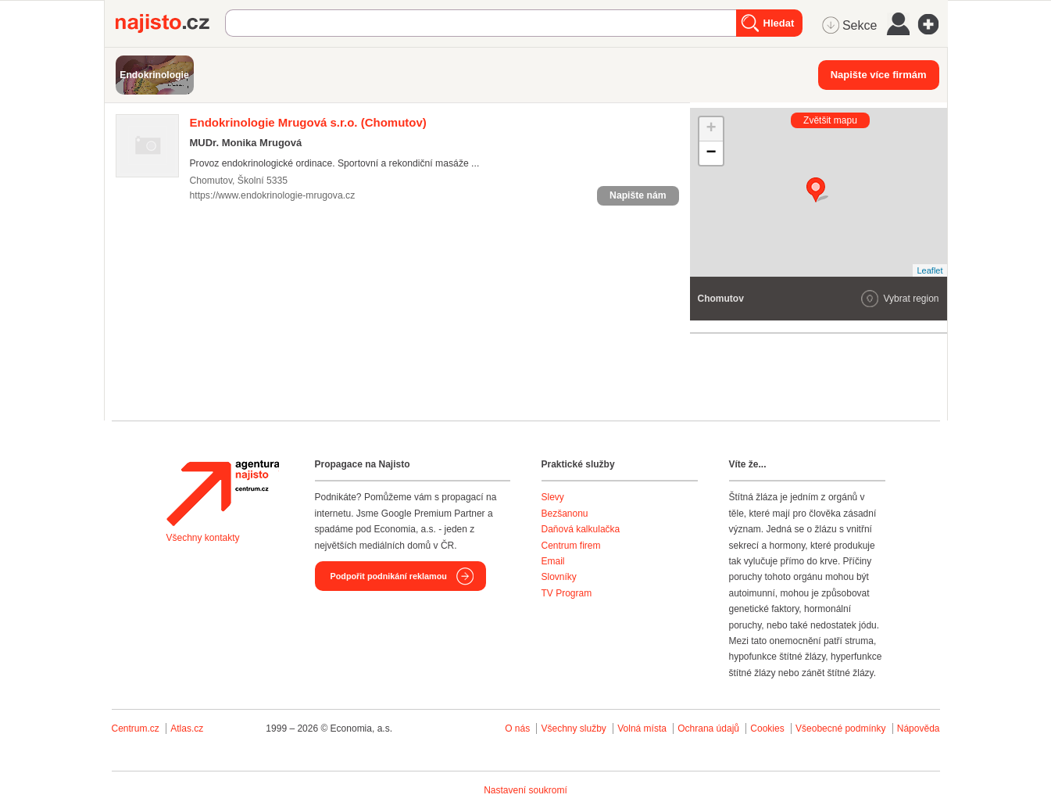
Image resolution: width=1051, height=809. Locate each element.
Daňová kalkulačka (581, 529)
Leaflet (929, 270)
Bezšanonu (565, 513)
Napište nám (638, 195)
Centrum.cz (135, 728)
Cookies (767, 728)
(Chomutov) (308, 122)
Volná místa (642, 728)
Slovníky (559, 576)
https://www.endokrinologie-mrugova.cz (273, 195)
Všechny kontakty (203, 537)
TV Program (567, 593)
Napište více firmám (879, 75)
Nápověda (918, 728)
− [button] (711, 153)
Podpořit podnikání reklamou (389, 576)
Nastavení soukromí (525, 790)
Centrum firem (571, 545)
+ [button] (711, 129)
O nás (517, 728)
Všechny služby (575, 728)
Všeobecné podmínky (840, 728)
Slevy (553, 497)
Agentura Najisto (222, 493)
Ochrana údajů (708, 728)
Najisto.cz (170, 23)
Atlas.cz (186, 728)
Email (553, 561)
